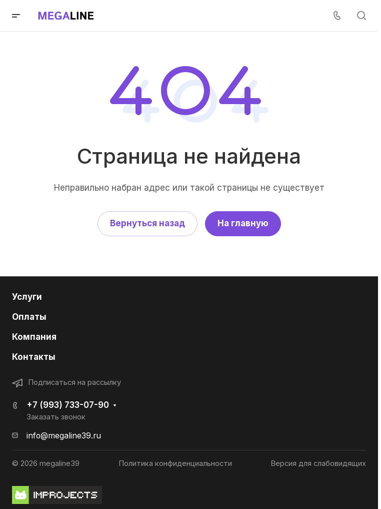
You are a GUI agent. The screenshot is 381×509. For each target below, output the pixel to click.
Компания (34, 337)
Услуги (27, 297)
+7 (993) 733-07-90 (67, 405)
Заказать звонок (56, 416)
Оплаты (29, 317)
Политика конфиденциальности (175, 463)
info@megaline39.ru (63, 435)
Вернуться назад (147, 223)
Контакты (34, 357)
